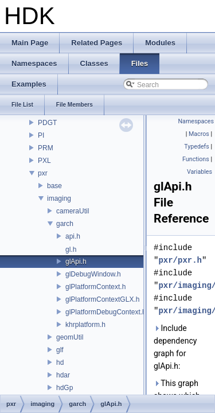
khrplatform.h (85, 325)
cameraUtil (72, 211)
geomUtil (69, 337)
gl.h (70, 250)
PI (41, 135)
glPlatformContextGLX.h (102, 299)
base (54, 186)
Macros (199, 134)
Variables (199, 172)
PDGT (47, 123)
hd (60, 363)
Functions (195, 159)
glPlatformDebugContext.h (105, 312)
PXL (44, 161)
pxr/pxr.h (180, 260)
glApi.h (76, 262)
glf (60, 350)
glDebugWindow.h (93, 274)
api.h (72, 236)
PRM (45, 148)
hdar (63, 375)
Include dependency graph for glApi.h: (175, 347)
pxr (43, 173)
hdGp (64, 388)
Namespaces (196, 121)
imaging (59, 198)
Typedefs (196, 146)
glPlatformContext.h (95, 287)
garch (64, 224)
